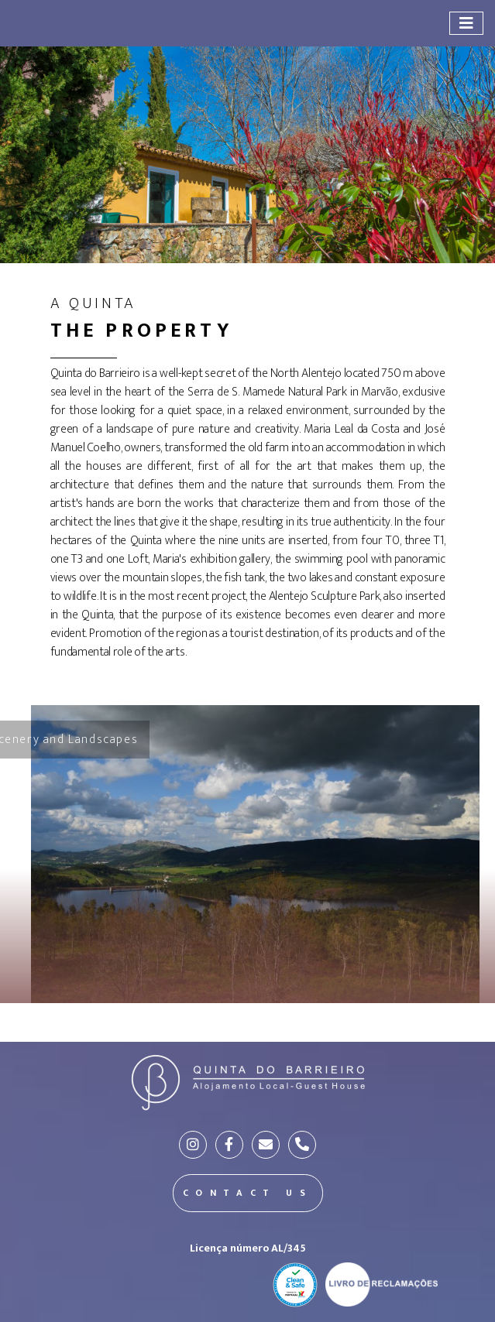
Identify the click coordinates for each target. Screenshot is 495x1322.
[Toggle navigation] (466, 23)
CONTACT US (248, 1192)
